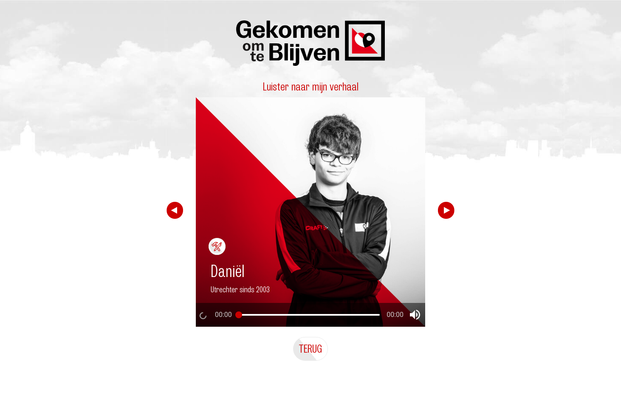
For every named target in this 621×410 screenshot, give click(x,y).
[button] (415, 315)
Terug (310, 348)
